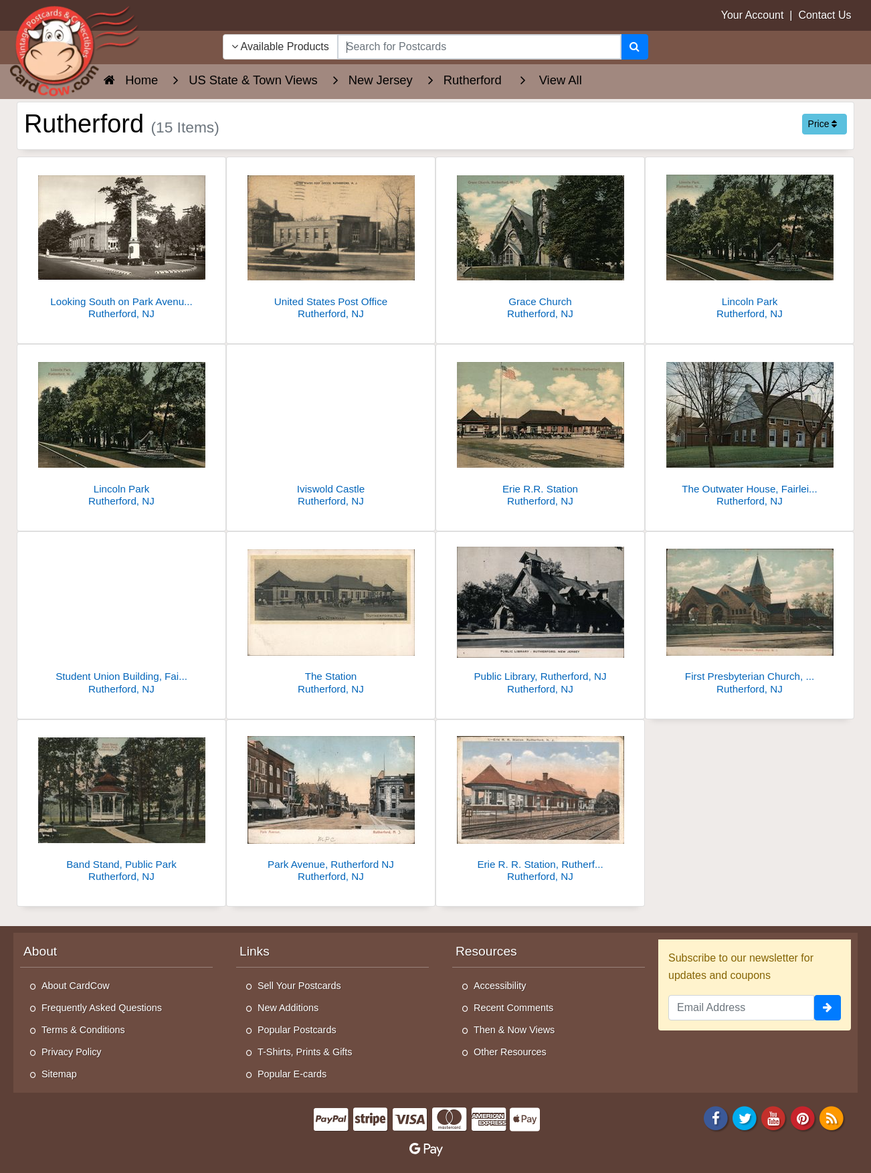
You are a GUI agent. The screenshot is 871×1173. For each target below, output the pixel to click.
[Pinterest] (803, 1117)
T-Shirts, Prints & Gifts (305, 1052)
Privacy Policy (71, 1052)
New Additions (288, 1007)
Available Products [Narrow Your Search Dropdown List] (280, 46)
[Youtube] (774, 1117)
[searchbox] (479, 47)
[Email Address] (741, 1007)
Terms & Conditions (83, 1029)
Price (823, 123)
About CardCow (75, 985)
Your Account (752, 15)
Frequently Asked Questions (101, 1007)
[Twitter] (745, 1117)
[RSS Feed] (831, 1117)
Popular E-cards (292, 1074)
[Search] (634, 47)
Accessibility (500, 985)
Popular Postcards (297, 1029)
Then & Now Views (514, 1029)
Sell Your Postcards (299, 985)
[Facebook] (716, 1117)
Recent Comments (513, 1007)
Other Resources (510, 1052)
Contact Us (824, 15)
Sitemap (59, 1074)
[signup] (827, 1007)
